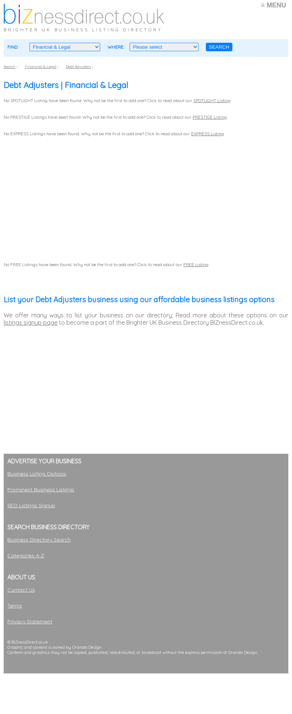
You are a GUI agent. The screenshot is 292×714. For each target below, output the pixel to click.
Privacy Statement (29, 621)
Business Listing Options (36, 473)
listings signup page (30, 322)
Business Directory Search (39, 539)
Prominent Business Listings (40, 489)
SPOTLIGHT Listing (212, 100)
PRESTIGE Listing (210, 117)
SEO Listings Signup (31, 505)
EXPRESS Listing (207, 133)
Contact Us (21, 589)
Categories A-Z (25, 555)
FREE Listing (195, 264)
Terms (14, 605)
